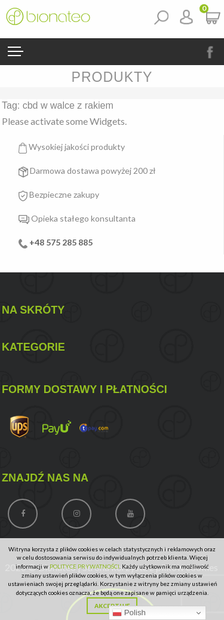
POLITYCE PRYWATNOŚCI (84, 566)
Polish (129, 613)
